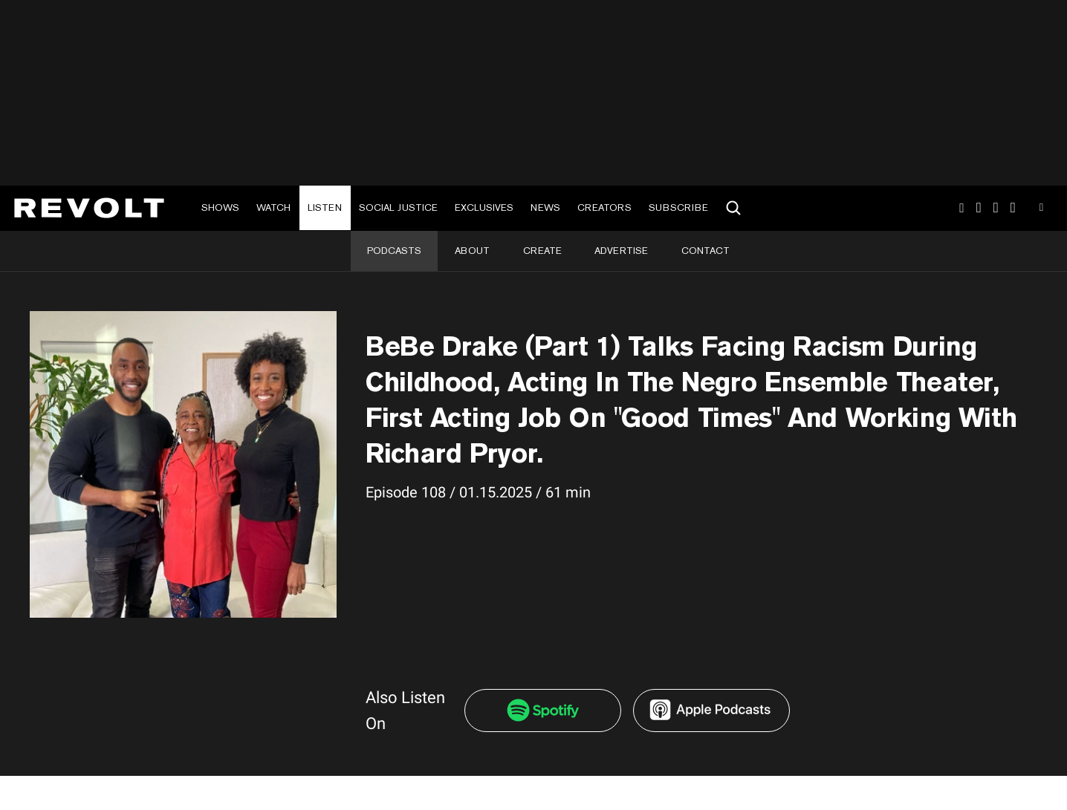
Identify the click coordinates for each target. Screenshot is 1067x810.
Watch (273, 207)
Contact (705, 250)
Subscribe (678, 207)
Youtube (1041, 209)
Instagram (961, 208)
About (472, 250)
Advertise (621, 250)
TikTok (979, 208)
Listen (325, 207)
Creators (604, 207)
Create (542, 250)
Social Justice (398, 207)
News (545, 207)
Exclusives (484, 207)
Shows (220, 207)
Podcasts (394, 250)
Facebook (1013, 208)
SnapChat (996, 208)
